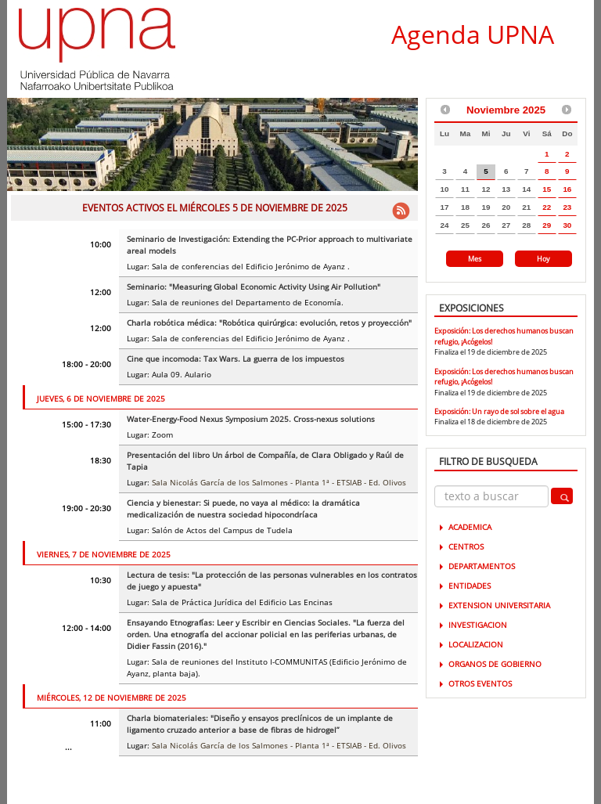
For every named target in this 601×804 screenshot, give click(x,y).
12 (485, 189)
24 (444, 225)
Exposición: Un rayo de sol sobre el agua (499, 411)
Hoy (543, 259)
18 (465, 207)
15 (546, 189)
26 (485, 225)
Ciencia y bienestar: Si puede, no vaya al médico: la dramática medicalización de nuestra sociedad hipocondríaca (243, 508)
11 (465, 189)
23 (567, 207)
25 (465, 225)
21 (526, 207)
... (68, 746)
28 (526, 225)
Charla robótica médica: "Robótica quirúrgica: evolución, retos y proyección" (269, 322)
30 (567, 225)
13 (506, 189)
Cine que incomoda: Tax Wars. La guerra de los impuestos (235, 358)
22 (546, 207)
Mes (474, 259)
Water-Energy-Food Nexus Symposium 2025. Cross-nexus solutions (251, 418)
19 (485, 207)
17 (444, 207)
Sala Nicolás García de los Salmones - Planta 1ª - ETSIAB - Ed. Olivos (279, 482)
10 (444, 189)
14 (526, 189)
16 (567, 189)
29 (546, 225)
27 (506, 225)
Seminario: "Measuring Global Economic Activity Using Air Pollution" (253, 286)
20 (506, 207)
